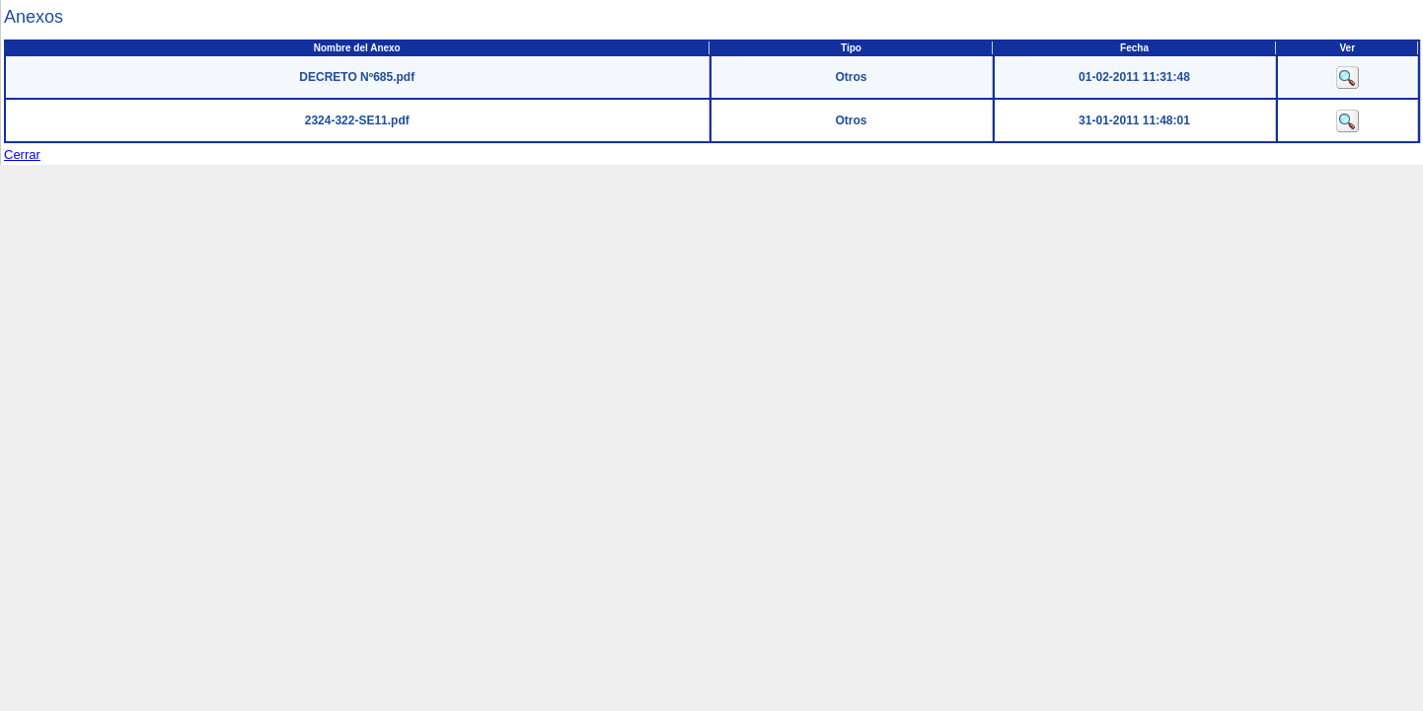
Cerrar (22, 154)
